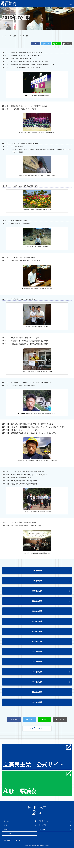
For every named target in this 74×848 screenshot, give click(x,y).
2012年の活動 (37, 692)
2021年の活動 (37, 611)
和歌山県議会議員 (8, 3)
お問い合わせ (19, 840)
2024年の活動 (37, 581)
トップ (4, 36)
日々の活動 (13, 36)
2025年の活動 (37, 571)
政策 (5, 825)
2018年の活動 (37, 641)
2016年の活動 (37, 662)
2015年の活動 (37, 672)
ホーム (6, 821)
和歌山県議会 (37, 782)
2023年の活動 (37, 591)
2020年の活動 (37, 621)
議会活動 (7, 829)
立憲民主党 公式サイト (37, 756)
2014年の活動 (37, 682)
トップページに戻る (37, 728)
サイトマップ (8, 833)
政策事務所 (7, 840)
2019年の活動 (37, 631)
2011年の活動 (37, 702)
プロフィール (43, 821)
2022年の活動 (37, 601)
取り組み (42, 829)
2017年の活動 (37, 651)
